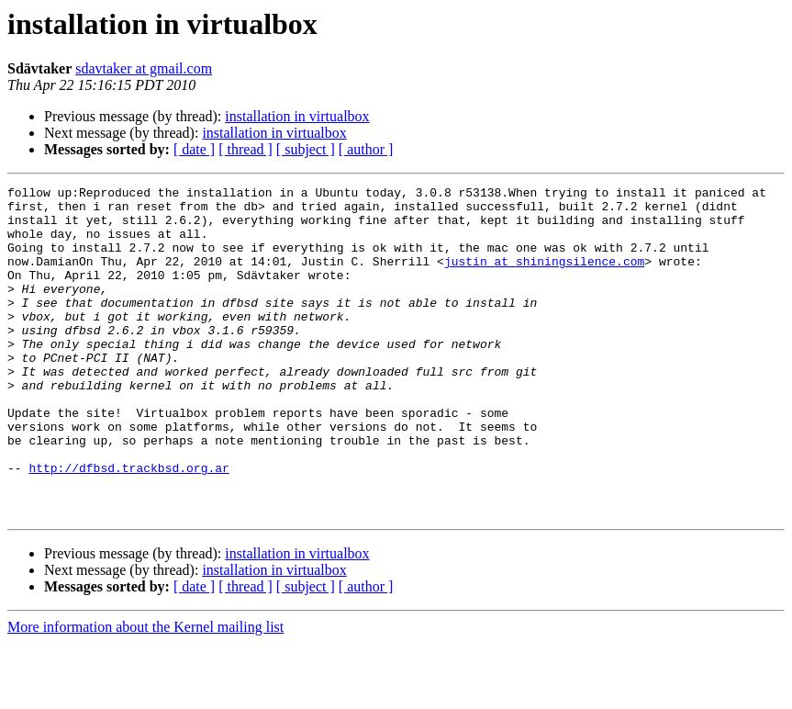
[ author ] (366, 149)
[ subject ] (305, 149)
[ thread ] (245, 149)
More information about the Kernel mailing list (145, 693)
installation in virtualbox (297, 116)
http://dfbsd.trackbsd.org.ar (128, 525)
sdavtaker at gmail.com (143, 68)
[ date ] (194, 149)
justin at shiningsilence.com (544, 277)
